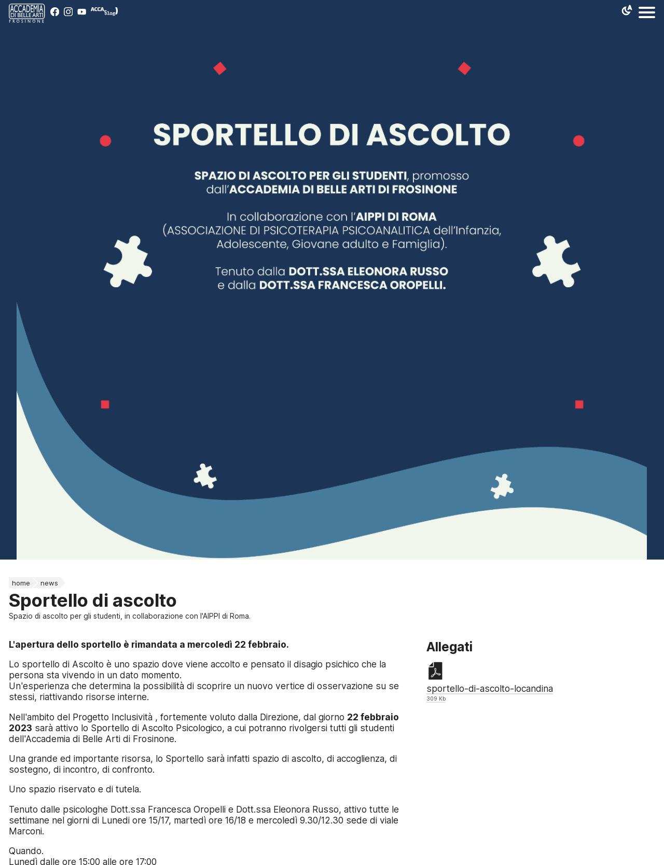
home (21, 583)
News (49, 583)
